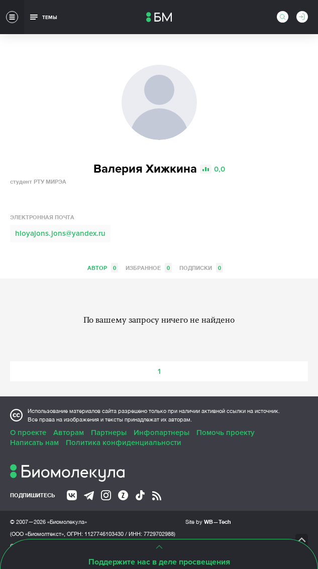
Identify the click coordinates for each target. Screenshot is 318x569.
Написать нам (34, 442)
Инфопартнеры (161, 432)
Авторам (68, 432)
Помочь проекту (225, 432)
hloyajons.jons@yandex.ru (60, 233)
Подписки (201, 267)
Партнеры (109, 432)
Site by (208, 521)
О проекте (28, 432)
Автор (102, 267)
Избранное (149, 267)
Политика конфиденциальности (123, 442)
